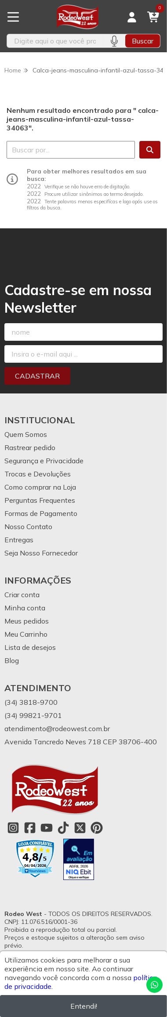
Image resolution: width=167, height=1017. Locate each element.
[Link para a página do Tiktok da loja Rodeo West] (63, 828)
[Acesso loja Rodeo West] (131, 17)
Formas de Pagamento (40, 513)
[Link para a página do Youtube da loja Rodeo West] (46, 828)
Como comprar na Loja (40, 487)
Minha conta (24, 607)
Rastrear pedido (29, 447)
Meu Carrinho (25, 634)
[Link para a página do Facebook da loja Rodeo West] (30, 828)
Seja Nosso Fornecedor (41, 552)
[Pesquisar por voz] (114, 40)
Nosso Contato (28, 526)
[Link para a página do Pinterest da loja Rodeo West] (97, 828)
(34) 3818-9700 (31, 702)
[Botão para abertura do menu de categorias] (13, 17)
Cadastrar (37, 375)
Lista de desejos (30, 647)
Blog (11, 660)
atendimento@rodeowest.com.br (57, 728)
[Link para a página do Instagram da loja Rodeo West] (13, 828)
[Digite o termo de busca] (55, 40)
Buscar (142, 40)
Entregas (18, 539)
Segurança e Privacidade (44, 460)
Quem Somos (25, 434)
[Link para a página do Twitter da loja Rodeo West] (80, 828)
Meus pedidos (26, 621)
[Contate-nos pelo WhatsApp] (154, 985)
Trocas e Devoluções (37, 473)
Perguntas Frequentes (39, 500)
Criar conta (22, 594)
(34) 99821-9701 (33, 715)
